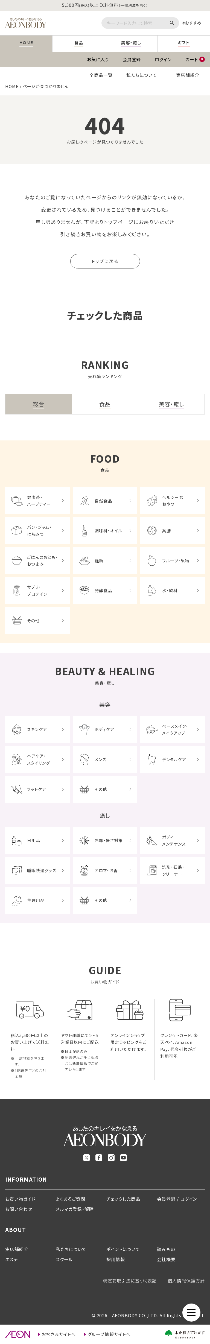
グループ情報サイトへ (109, 1334)
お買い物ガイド (20, 1199)
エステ (11, 1259)
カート (195, 59)
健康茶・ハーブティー (39, 500)
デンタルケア (174, 759)
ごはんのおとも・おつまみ (42, 560)
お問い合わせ (18, 1209)
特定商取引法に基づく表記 (130, 1280)
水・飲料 (170, 590)
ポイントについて (123, 1249)
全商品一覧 (101, 75)
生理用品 (36, 900)
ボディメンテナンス (174, 840)
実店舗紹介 (187, 75)
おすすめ (193, 23)
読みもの (166, 1249)
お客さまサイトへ (59, 1334)
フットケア (36, 789)
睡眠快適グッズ (41, 870)
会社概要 (166, 1259)
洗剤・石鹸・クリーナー (173, 870)
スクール (64, 1259)
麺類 (99, 560)
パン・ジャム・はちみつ (39, 530)
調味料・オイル (108, 530)
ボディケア (104, 729)
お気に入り (98, 59)
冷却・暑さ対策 (109, 840)
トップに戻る (104, 261)
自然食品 (103, 501)
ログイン (163, 59)
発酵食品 (103, 590)
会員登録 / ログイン (177, 1199)
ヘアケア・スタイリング (38, 759)
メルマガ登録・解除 (75, 1209)
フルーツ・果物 (175, 560)
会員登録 (131, 59)
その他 (33, 620)
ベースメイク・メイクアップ (175, 729)
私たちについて (141, 75)
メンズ (100, 759)
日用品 (33, 840)
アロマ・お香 (106, 870)
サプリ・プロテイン (37, 590)
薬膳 (166, 530)
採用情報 (115, 1259)
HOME (12, 86)
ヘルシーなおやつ (172, 500)
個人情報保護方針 (186, 1280)
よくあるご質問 (70, 1199)
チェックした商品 (123, 1199)
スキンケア (37, 729)
